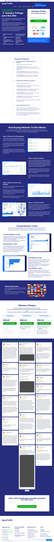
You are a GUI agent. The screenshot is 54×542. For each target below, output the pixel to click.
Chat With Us (17, 513)
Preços (20, 6)
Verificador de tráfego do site (32, 513)
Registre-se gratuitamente (40, 5)
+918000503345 (9, 522)
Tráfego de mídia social (31, 518)
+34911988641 (11, 513)
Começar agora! (38, 20)
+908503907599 (11, 524)
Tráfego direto (30, 520)
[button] (15, 6)
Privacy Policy (32, 539)
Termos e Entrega (43, 516)
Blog (33, 6)
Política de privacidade (44, 517)
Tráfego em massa (30, 515)
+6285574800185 (5, 521)
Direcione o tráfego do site (32, 525)
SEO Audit (29, 529)
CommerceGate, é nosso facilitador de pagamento (19, 524)
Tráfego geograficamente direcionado (32, 522)
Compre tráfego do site (31, 526)
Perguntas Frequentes (27, 6)
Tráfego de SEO (30, 523)
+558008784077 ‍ (5, 518)
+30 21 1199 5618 (10, 515)
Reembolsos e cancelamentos (45, 518)
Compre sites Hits (30, 511)
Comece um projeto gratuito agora (27, 489)
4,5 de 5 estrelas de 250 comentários (42, 0)
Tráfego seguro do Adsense (32, 514)
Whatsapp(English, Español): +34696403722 (20, 518)
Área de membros (38, 3)
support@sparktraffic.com (20, 515)
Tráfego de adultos (30, 517)
